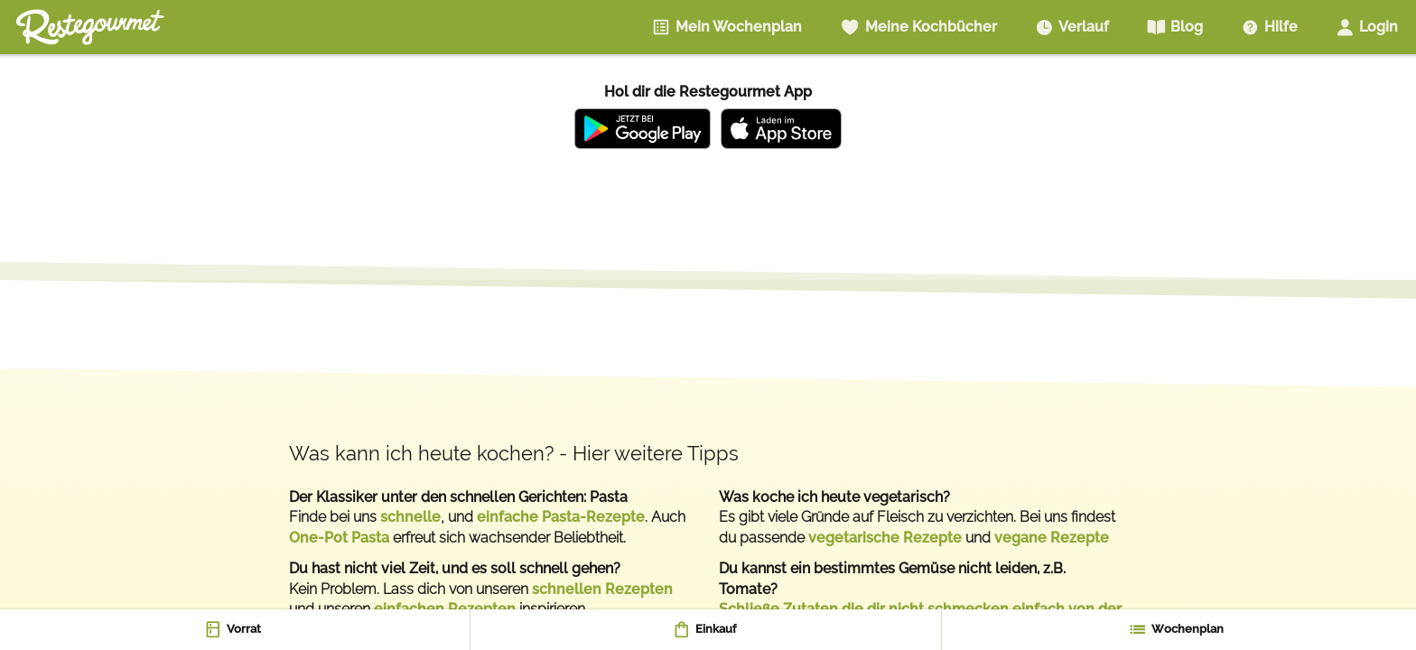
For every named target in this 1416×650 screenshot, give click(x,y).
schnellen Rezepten (602, 589)
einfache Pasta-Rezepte (561, 516)
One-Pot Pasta (339, 537)
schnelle (410, 516)
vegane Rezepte (1051, 537)
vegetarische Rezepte (885, 537)
